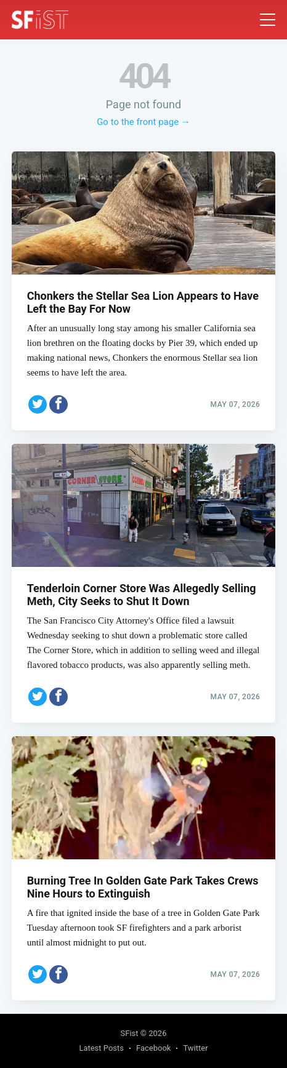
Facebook (153, 1048)
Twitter (195, 1048)
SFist (130, 1033)
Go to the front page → (143, 121)
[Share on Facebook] (58, 401)
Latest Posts (101, 1048)
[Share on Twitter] (37, 401)
